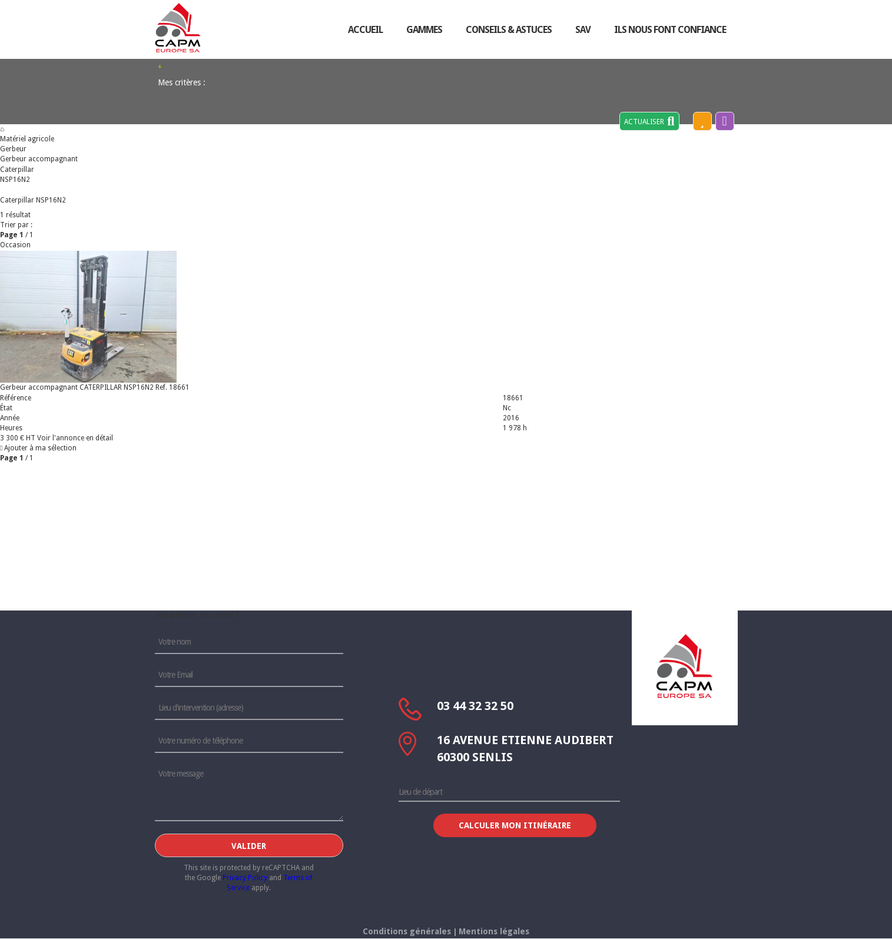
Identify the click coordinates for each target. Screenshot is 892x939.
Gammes (424, 29)
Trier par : (16, 225)
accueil (365, 29)
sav (583, 29)
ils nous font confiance (670, 29)
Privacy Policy (245, 878)
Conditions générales (407, 931)
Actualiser (649, 121)
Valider (248, 846)
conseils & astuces (509, 29)
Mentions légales (494, 931)
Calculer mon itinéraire (515, 825)
